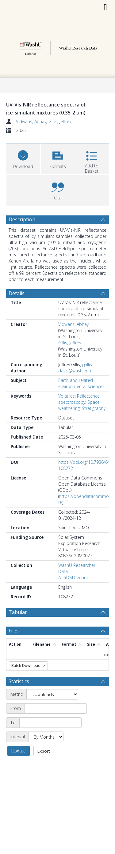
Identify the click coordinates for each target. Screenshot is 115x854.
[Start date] (56, 708)
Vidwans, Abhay (31, 121)
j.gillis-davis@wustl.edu (76, 368)
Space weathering (79, 405)
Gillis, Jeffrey (59, 121)
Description (22, 219)
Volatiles (66, 396)
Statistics (19, 681)
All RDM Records (74, 577)
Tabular (18, 612)
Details (17, 293)
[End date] (50, 722)
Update (18, 751)
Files (14, 630)
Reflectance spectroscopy (79, 399)
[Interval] (46, 737)
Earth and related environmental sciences (81, 383)
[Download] (23, 158)
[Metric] (52, 694)
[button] (58, 158)
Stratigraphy (93, 408)
